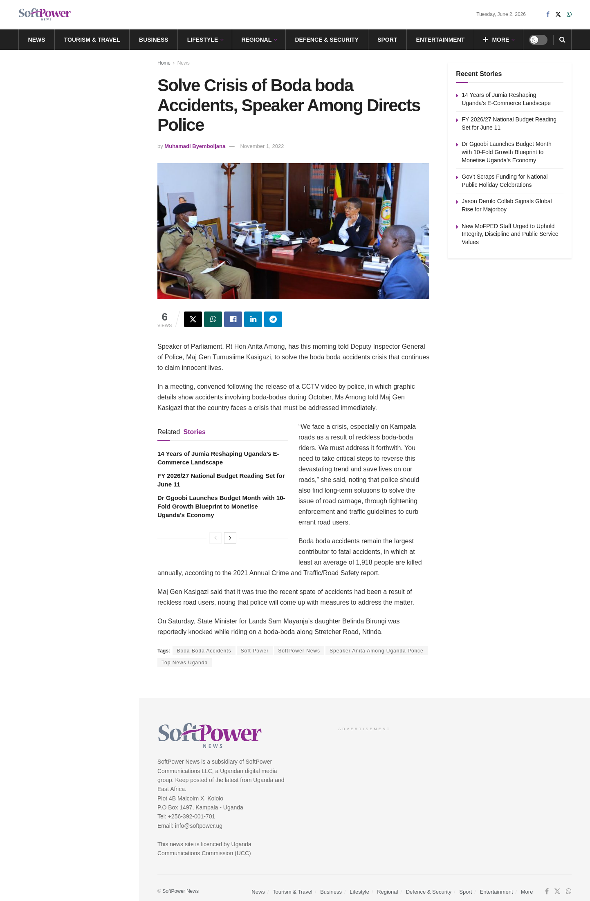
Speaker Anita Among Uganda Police (377, 651)
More (496, 39)
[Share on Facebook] (233, 319)
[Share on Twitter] (193, 319)
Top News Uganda (185, 663)
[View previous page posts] (215, 538)
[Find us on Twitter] (557, 892)
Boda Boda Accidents (204, 651)
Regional (256, 39)
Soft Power (255, 651)
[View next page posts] (230, 538)
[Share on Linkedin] (253, 319)
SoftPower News (299, 651)
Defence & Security (327, 39)
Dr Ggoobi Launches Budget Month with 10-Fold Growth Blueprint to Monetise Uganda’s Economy (221, 506)
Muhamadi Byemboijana (194, 146)
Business (153, 39)
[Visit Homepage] (45, 14)
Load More (69, 429)
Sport (387, 39)
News (36, 39)
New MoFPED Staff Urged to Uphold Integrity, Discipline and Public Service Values (82, 386)
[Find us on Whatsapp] (569, 892)
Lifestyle (202, 39)
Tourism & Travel (92, 39)
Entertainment (440, 39)
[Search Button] (562, 39)
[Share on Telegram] (273, 319)
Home (163, 63)
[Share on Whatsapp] (213, 319)
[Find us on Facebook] (547, 892)
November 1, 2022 (262, 146)
